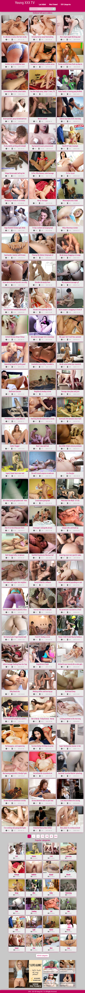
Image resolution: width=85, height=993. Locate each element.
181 (51, 836)
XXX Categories (66, 4)
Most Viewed (53, 4)
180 (47, 836)
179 (42, 836)
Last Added (42, 4)
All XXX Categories (42, 955)
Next (56, 836)
